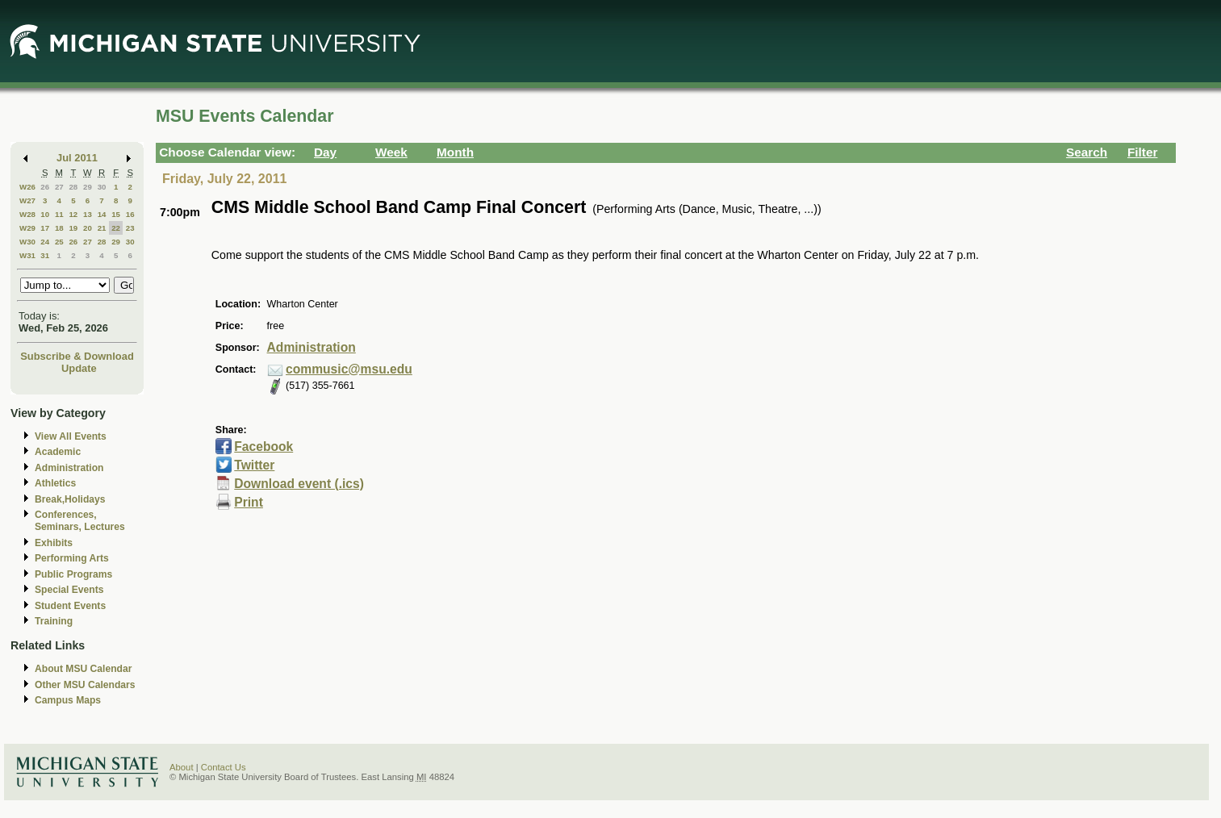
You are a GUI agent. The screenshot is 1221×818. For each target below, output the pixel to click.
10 (44, 214)
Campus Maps (68, 700)
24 (44, 241)
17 (44, 227)
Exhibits (54, 543)
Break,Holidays (70, 499)
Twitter (254, 465)
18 (59, 227)
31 (44, 255)
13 (87, 214)
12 (73, 214)
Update (79, 368)
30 (102, 186)
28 (73, 186)
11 (59, 214)
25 (59, 241)
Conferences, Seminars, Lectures (80, 520)
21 (102, 227)
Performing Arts (72, 558)
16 (130, 214)
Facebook (263, 446)
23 (130, 227)
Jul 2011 (77, 158)
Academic (58, 451)
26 (44, 186)
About (181, 767)
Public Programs (73, 574)
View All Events (71, 436)
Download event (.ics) (299, 483)
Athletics (55, 483)
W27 (27, 200)
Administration (69, 468)
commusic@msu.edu (349, 369)
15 (115, 214)
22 (115, 227)
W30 (27, 241)
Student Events (70, 605)
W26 (27, 186)
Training (54, 621)
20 (87, 227)
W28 (27, 214)
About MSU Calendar (83, 668)
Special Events (69, 589)
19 (73, 227)
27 (59, 186)
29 (87, 186)
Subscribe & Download (77, 356)
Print (248, 502)
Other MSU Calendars (85, 685)
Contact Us (223, 767)
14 (102, 214)
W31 (27, 255)
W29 (27, 227)
